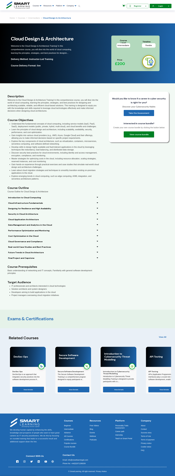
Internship (119, 435)
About (143, 426)
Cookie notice (146, 447)
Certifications (69, 440)
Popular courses (70, 443)
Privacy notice (146, 443)
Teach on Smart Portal (123, 438)
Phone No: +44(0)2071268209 (74, 463)
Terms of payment (147, 440)
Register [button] (138, 6)
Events (92, 433)
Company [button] (70, 6)
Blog (91, 429)
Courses (21, 18)
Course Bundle (69, 447)
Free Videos (94, 426)
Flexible (148, 45)
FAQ (142, 450)
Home (12, 18)
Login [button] (161, 6)
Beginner (67, 426)
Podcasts (93, 440)
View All (162, 337)
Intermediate (34, 18)
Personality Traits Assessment (121, 427)
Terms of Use (146, 436)
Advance (67, 433)
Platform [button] (59, 6)
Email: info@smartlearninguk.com (75, 460)
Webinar (93, 436)
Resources (47, 6)
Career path (119, 431)
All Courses (68, 436)
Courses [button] (36, 6)
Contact (144, 429)
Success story (146, 433)
